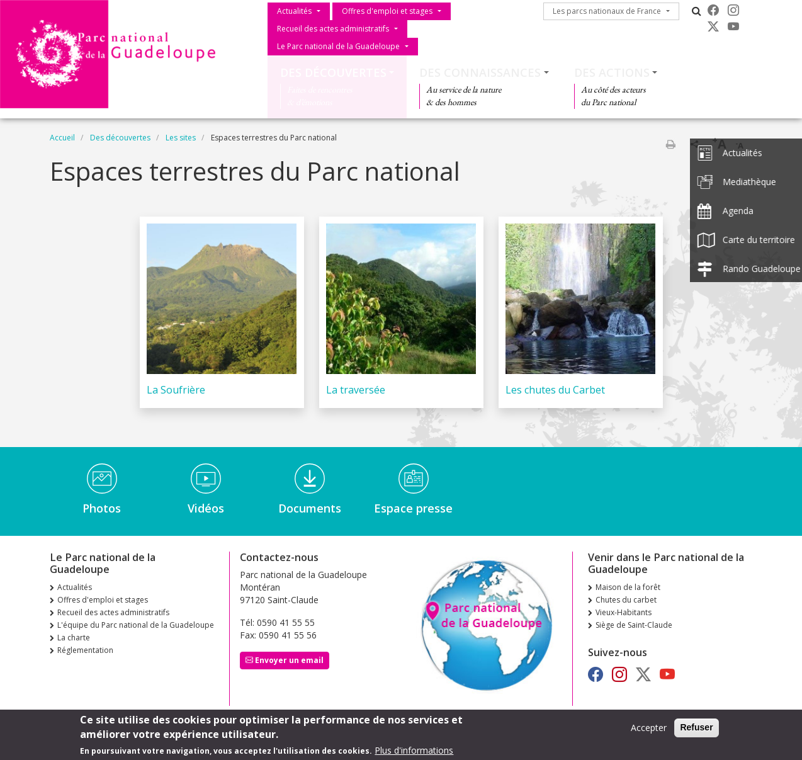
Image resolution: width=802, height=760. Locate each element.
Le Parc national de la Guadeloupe (338, 46)
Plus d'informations (414, 751)
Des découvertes (333, 72)
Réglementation (85, 650)
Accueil (62, 137)
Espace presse (413, 508)
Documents (309, 508)
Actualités (294, 11)
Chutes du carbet (626, 599)
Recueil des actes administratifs (333, 28)
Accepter (649, 729)
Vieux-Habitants (624, 612)
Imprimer (670, 144)
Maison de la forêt (628, 587)
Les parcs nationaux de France (607, 11)
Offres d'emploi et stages (387, 11)
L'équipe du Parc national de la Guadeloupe (135, 625)
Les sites (181, 137)
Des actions (612, 72)
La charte (73, 637)
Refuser (696, 728)
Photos (101, 508)
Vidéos (206, 508)
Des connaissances (480, 72)
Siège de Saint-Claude (634, 625)
